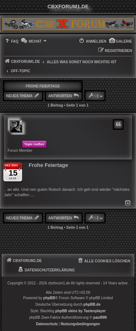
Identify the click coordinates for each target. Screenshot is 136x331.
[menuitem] (120, 41)
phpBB (49, 298)
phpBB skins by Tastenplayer (80, 311)
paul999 (100, 317)
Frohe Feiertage (43, 86)
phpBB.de (91, 304)
